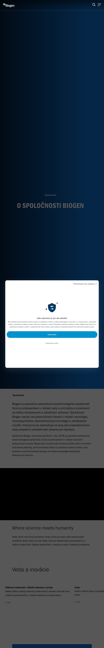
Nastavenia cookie (52, 343)
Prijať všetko (52, 334)
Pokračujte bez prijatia (85, 283)
